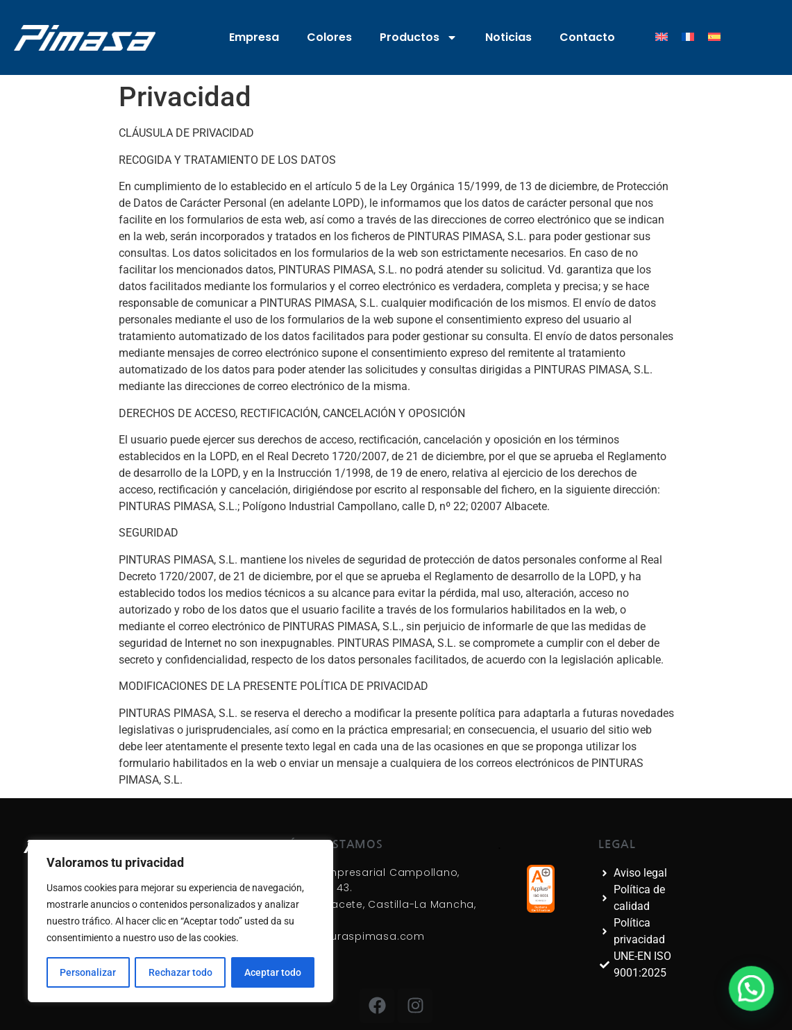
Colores (329, 37)
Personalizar (88, 972)
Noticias (508, 37)
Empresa (254, 37)
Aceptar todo (272, 972)
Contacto (587, 37)
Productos (418, 37)
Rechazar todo (180, 972)
